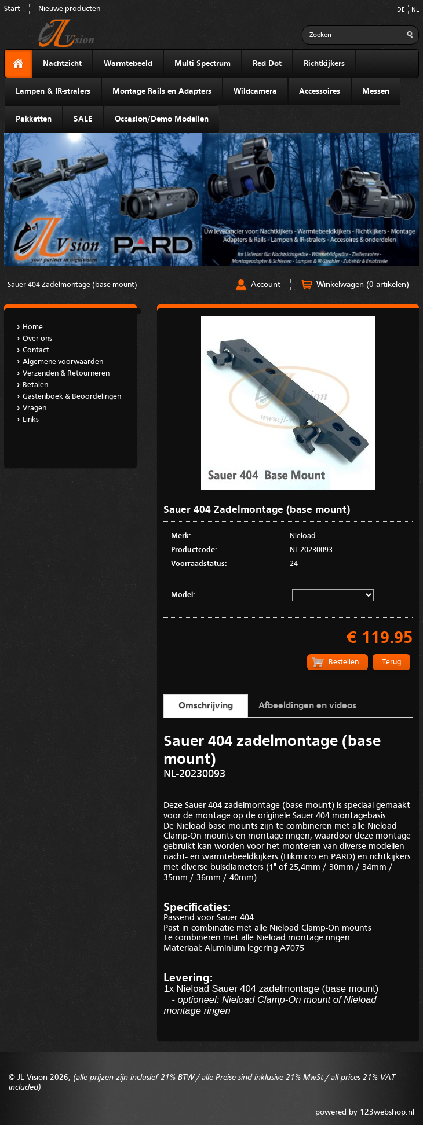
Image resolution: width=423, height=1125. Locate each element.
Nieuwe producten (69, 9)
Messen (375, 91)
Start (12, 9)
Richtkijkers (324, 64)
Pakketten (34, 119)
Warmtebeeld (128, 64)
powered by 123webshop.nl (364, 1112)
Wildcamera (255, 91)
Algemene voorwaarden (63, 362)
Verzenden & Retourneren (66, 373)
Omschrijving (205, 706)
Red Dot (267, 64)
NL (415, 10)
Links (31, 420)
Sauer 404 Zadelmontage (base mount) (72, 285)
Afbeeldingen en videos (307, 706)
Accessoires (319, 91)
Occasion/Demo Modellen (162, 119)
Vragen (34, 408)
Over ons (37, 339)
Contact (36, 350)
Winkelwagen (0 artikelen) (362, 285)
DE (401, 10)
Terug (391, 662)
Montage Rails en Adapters (162, 91)
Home (33, 327)
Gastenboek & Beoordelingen (72, 396)
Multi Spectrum (202, 64)
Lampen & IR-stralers (53, 91)
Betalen (35, 385)
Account (265, 285)
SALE (83, 119)
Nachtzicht (62, 64)
